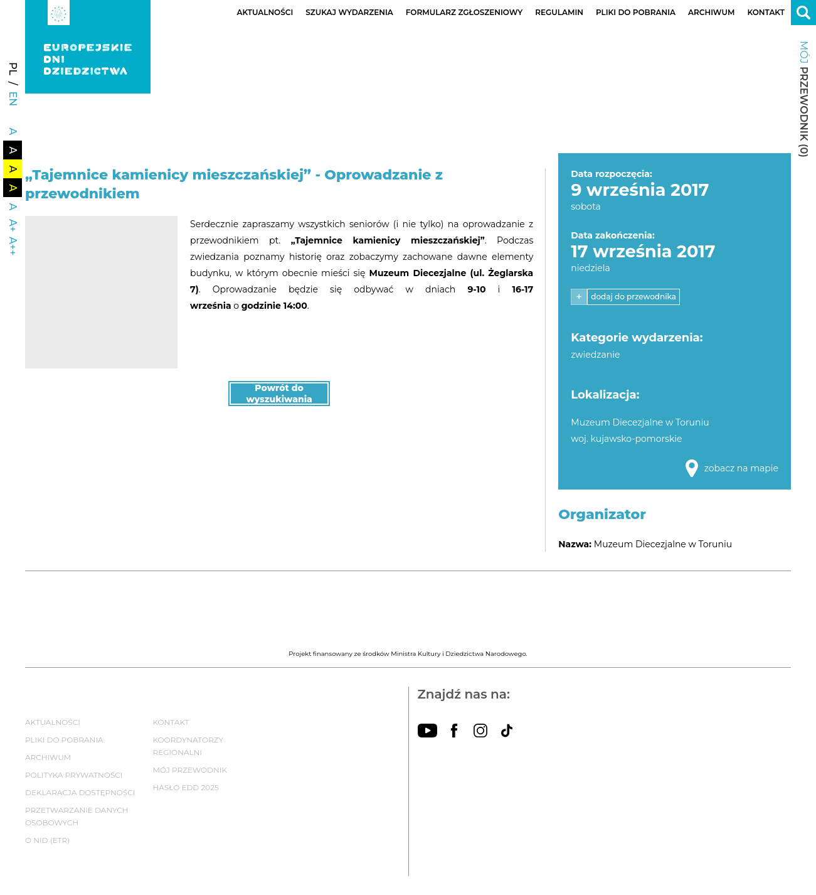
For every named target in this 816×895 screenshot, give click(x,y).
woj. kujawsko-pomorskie (626, 438)
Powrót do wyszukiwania (279, 393)
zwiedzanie (595, 354)
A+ (13, 225)
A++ (13, 246)
